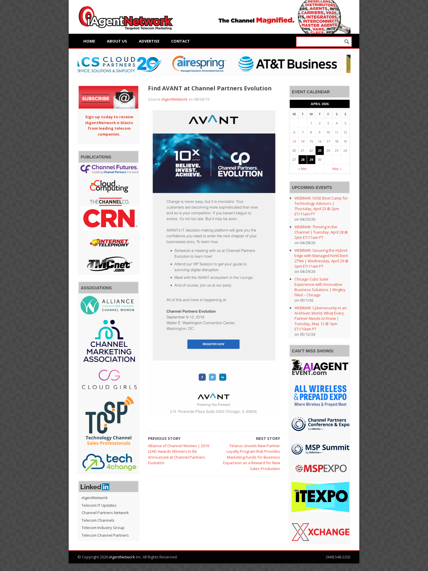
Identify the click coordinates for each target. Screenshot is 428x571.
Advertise (149, 41)
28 (302, 159)
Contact (180, 41)
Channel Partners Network (105, 512)
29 (311, 159)
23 (319, 150)
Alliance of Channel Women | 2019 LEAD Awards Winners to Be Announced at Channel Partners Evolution (178, 454)
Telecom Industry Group (103, 527)
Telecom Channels (98, 520)
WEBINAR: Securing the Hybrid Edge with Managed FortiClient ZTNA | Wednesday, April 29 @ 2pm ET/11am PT (321, 258)
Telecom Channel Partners (105, 535)
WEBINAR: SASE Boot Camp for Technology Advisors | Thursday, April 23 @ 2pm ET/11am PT (321, 206)
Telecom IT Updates (99, 505)
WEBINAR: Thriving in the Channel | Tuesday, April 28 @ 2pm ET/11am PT (321, 232)
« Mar (302, 168)
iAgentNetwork (174, 99)
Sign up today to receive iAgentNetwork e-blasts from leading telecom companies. (109, 125)
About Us (117, 41)
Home (89, 41)
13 (294, 141)
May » (336, 168)
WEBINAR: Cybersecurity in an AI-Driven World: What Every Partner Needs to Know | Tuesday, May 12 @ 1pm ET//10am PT (320, 318)
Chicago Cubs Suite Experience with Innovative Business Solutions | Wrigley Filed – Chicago (320, 287)
